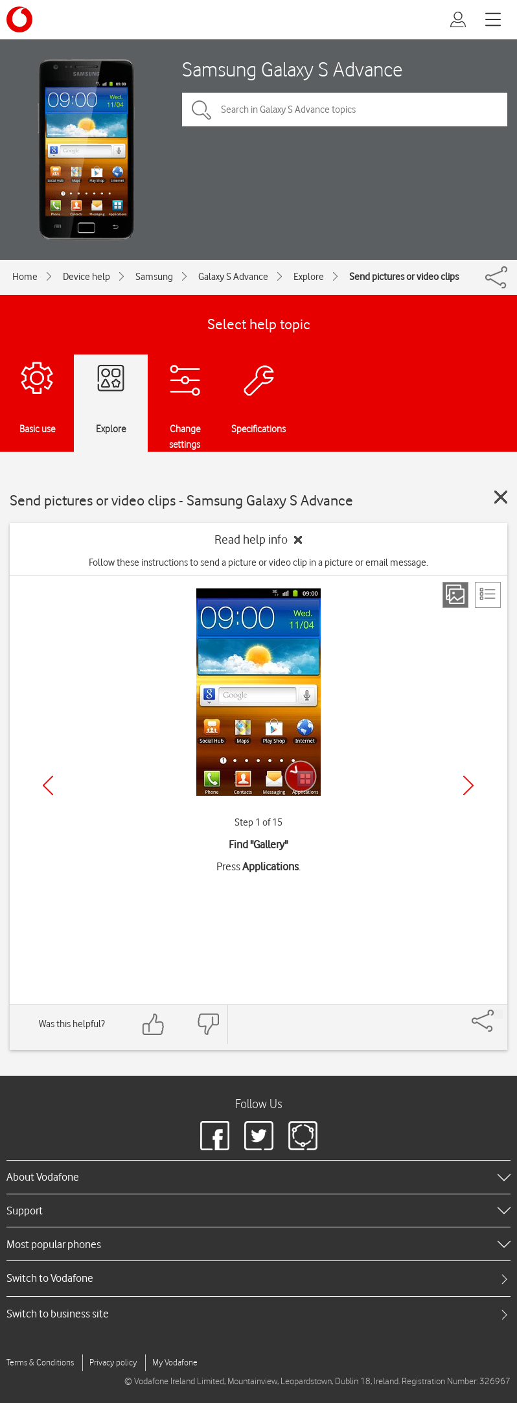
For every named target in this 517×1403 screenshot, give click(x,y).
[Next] (468, 785)
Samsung (154, 277)
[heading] (258, 1177)
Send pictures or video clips (404, 277)
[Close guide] (500, 497)
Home (25, 277)
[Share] (498, 1014)
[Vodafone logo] (19, 19)
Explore (308, 277)
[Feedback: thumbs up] (154, 1024)
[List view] (488, 595)
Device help (86, 277)
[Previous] (48, 785)
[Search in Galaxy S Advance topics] (344, 109)
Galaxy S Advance (233, 277)
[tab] (258, 1278)
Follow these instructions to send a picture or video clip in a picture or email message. (258, 562)
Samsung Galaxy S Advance (292, 69)
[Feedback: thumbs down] (208, 1024)
